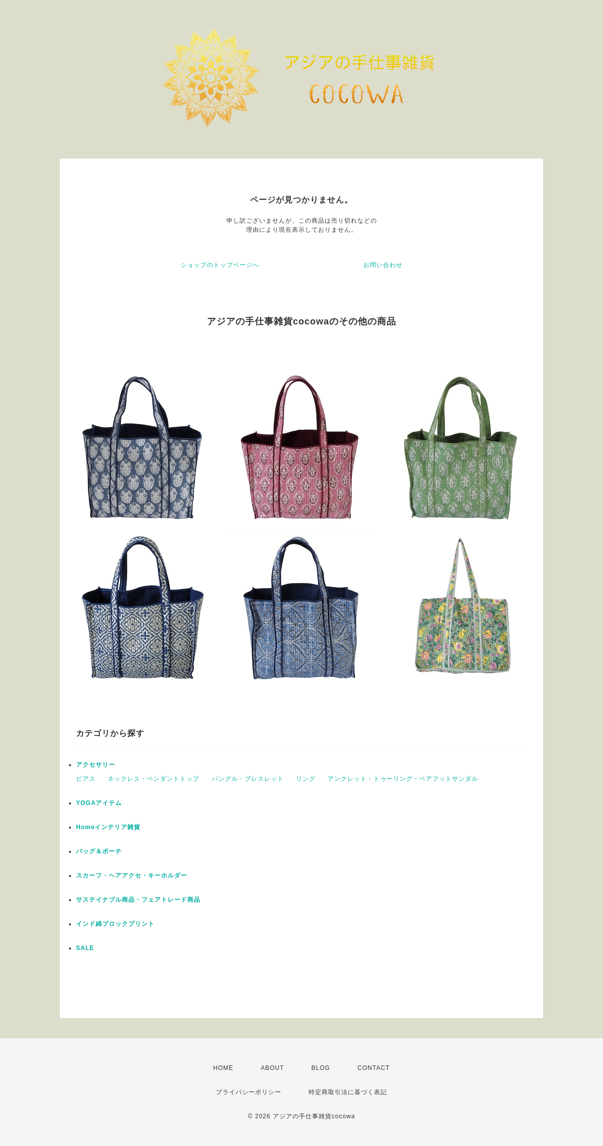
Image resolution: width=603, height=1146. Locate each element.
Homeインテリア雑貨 (108, 827)
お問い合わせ (383, 264)
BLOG (321, 1067)
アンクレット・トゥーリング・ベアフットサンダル (403, 778)
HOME (223, 1067)
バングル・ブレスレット (248, 778)
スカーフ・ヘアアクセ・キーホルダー (131, 875)
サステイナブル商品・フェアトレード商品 (138, 899)
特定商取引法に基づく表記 (348, 1092)
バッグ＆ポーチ (99, 851)
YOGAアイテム (99, 802)
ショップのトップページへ (220, 264)
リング (306, 778)
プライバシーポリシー (248, 1092)
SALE (85, 948)
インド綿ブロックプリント (115, 923)
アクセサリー (95, 764)
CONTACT (373, 1067)
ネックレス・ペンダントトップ (153, 778)
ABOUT (272, 1067)
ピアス (86, 778)
